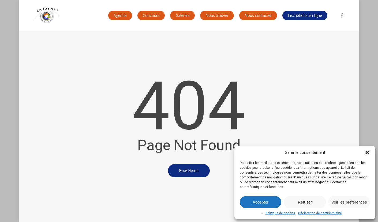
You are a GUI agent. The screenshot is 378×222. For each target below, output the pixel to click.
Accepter (260, 202)
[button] (367, 152)
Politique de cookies (280, 213)
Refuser (305, 202)
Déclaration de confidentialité (320, 213)
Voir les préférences (349, 202)
